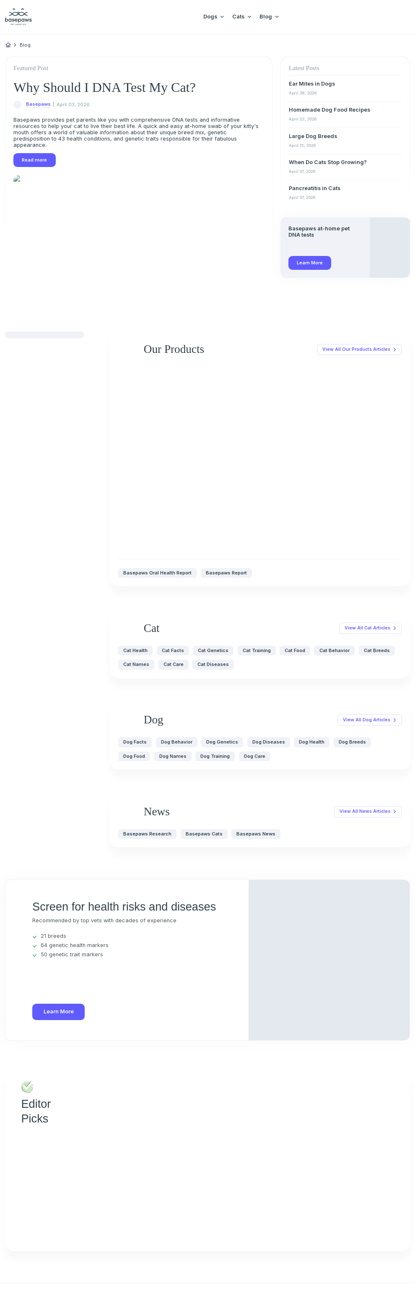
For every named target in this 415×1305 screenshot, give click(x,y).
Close (79, 1286)
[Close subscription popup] (96, 1257)
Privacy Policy (37, 1286)
